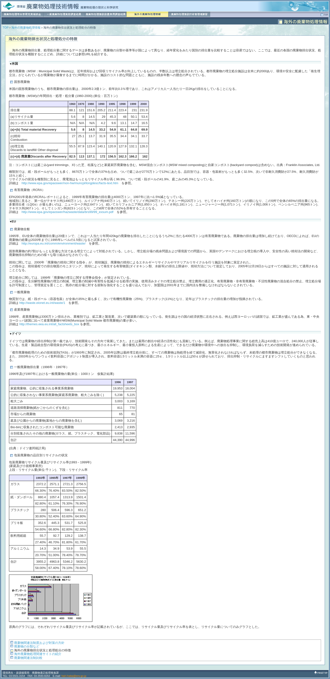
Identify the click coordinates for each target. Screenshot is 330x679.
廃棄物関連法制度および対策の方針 (39, 643)
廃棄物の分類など (26, 646)
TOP (5, 27)
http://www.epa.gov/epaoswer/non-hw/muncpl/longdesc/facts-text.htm (70, 183)
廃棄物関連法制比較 (28, 658)
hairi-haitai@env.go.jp (73, 675)
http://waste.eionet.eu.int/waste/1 (42, 303)
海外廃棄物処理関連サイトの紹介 (37, 654)
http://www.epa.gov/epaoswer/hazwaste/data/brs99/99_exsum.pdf (67, 212)
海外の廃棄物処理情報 (25, 27)
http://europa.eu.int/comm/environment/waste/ (54, 243)
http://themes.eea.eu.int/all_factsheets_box (49, 324)
